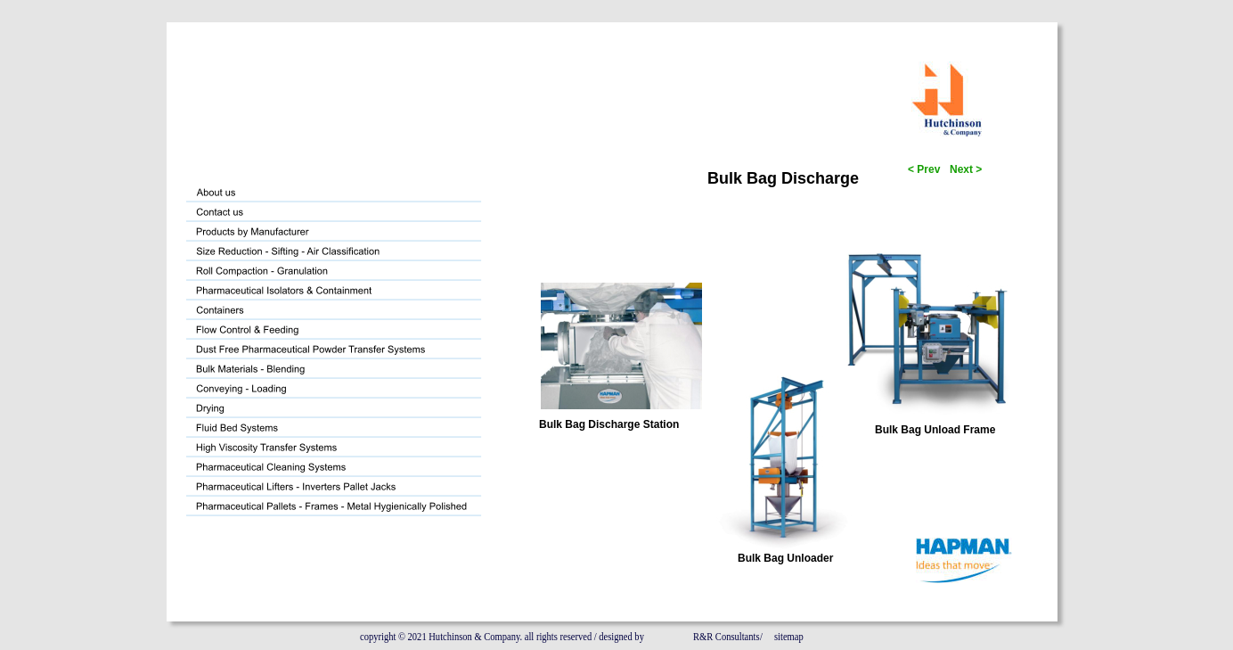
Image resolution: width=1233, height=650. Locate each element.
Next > (966, 169)
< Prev (925, 169)
